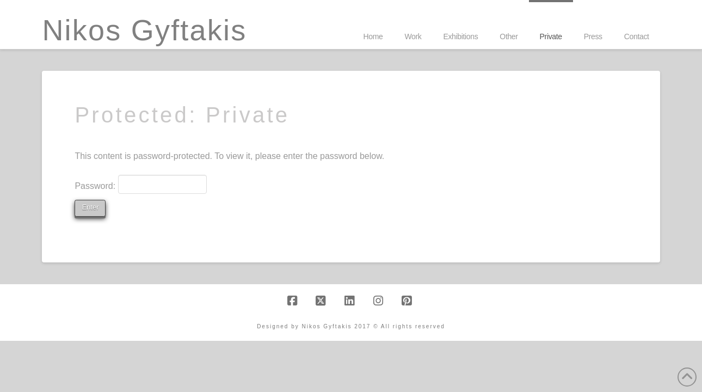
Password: (141, 184)
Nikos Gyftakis (144, 30)
